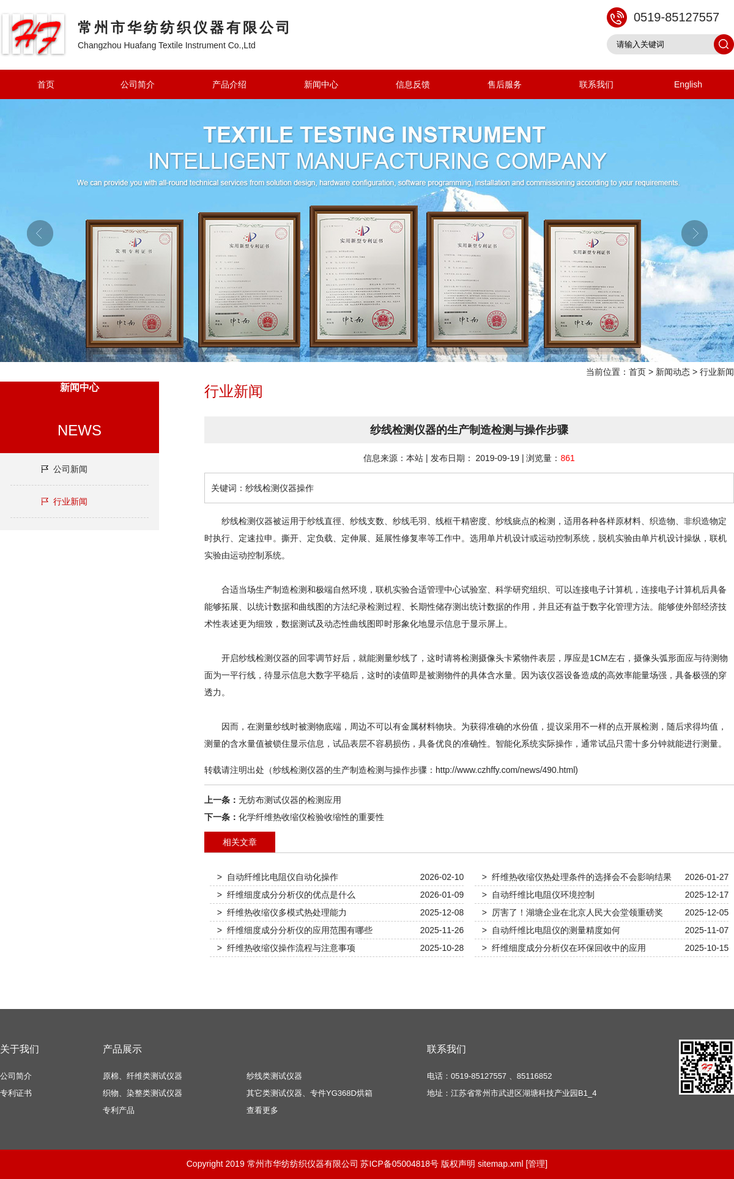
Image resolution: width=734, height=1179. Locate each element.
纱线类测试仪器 (274, 1076)
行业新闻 (717, 372)
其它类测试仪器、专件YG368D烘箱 (310, 1093)
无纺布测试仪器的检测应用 (290, 800)
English (688, 84)
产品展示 (122, 1049)
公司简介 (137, 84)
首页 (45, 84)
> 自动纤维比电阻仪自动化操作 (277, 877)
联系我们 (596, 84)
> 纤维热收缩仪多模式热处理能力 (282, 912)
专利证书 (16, 1093)
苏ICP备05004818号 (399, 1164)
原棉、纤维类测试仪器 (142, 1076)
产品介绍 (229, 84)
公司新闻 (70, 469)
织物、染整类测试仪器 (142, 1093)
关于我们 (19, 1049)
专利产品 (119, 1110)
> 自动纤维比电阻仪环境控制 (538, 895)
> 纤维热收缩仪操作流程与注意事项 (286, 948)
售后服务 (504, 84)
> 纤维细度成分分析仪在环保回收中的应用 (564, 948)
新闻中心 (321, 84)
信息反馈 (413, 84)
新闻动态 (673, 372)
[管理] (536, 1164)
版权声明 (458, 1164)
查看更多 (262, 1110)
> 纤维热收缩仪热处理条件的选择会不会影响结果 (577, 877)
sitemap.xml (501, 1164)
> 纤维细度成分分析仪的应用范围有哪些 (295, 930)
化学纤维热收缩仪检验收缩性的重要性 (311, 817)
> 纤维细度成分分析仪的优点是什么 (286, 895)
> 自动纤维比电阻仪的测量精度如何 (551, 930)
